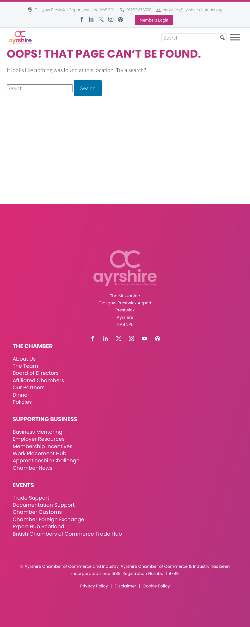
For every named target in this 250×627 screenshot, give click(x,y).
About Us (24, 359)
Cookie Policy (156, 586)
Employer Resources (38, 439)
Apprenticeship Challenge (46, 460)
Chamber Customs (37, 512)
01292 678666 (139, 10)
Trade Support (31, 498)
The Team (25, 366)
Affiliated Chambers (38, 380)
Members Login (153, 20)
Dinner (21, 395)
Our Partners (28, 387)
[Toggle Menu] (235, 37)
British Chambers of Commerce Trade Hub (67, 534)
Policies (22, 402)
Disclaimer (125, 586)
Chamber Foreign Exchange (48, 519)
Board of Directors (36, 373)
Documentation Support (44, 505)
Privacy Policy (94, 586)
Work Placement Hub (39, 453)
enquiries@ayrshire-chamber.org (192, 10)
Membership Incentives (42, 446)
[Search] (194, 38)
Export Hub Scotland (38, 526)
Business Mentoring (37, 432)
